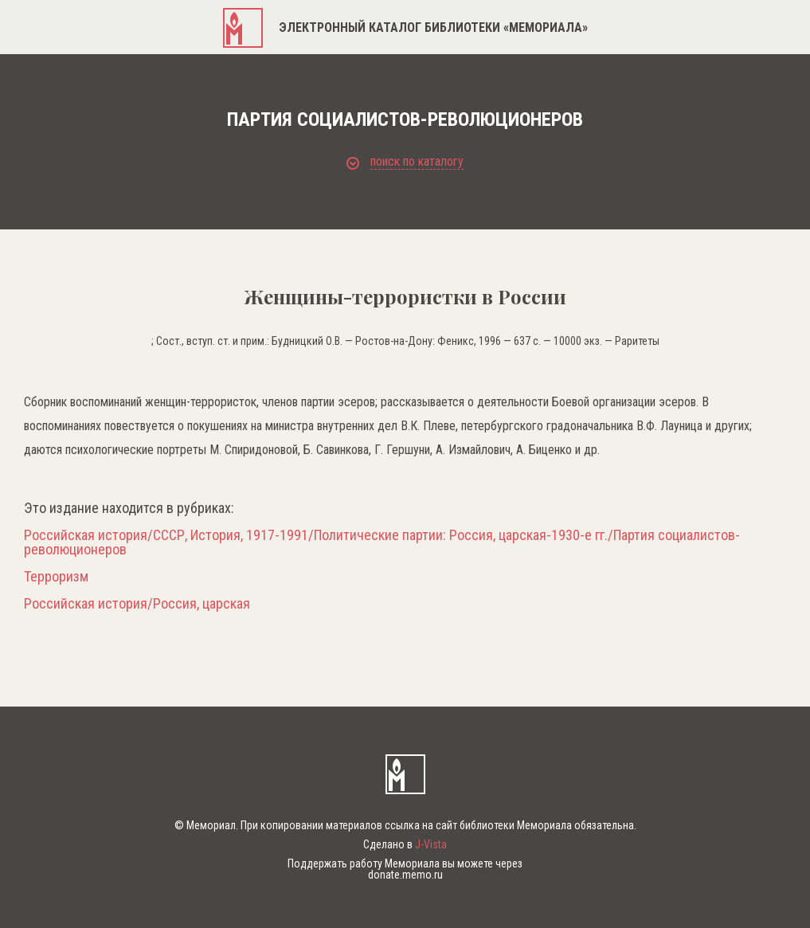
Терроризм (56, 577)
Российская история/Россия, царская (137, 604)
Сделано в (405, 844)
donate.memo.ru (405, 874)
